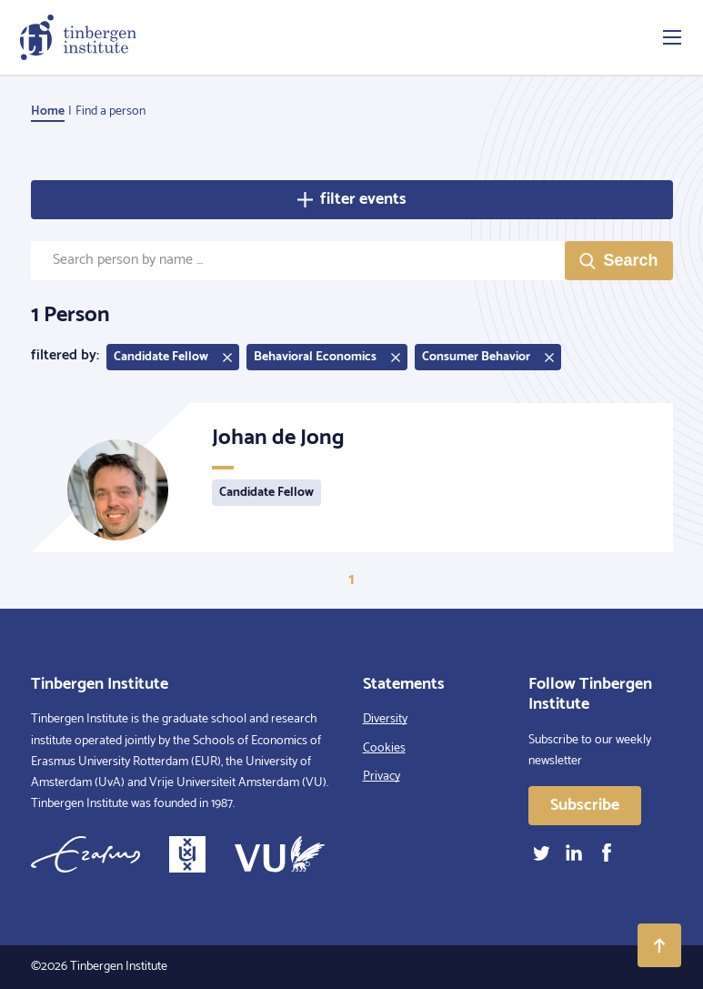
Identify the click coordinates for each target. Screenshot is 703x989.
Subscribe (584, 805)
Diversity (385, 719)
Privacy (381, 776)
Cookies (384, 748)
